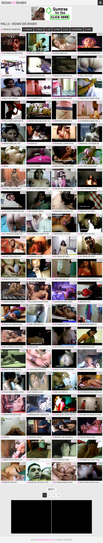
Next (51, 489)
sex (48, 29)
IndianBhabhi (13, 2)
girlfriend (76, 29)
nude (88, 29)
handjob (27, 29)
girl (65, 29)
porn (57, 29)
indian (39, 29)
